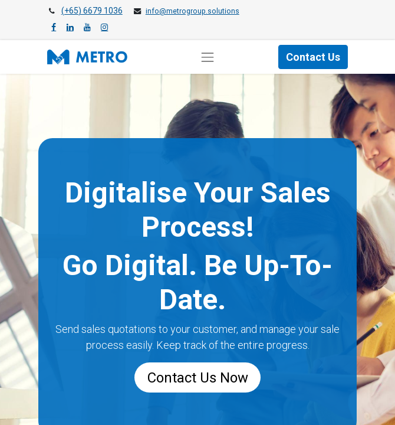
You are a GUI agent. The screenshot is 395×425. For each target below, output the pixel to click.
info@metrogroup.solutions (192, 11)
